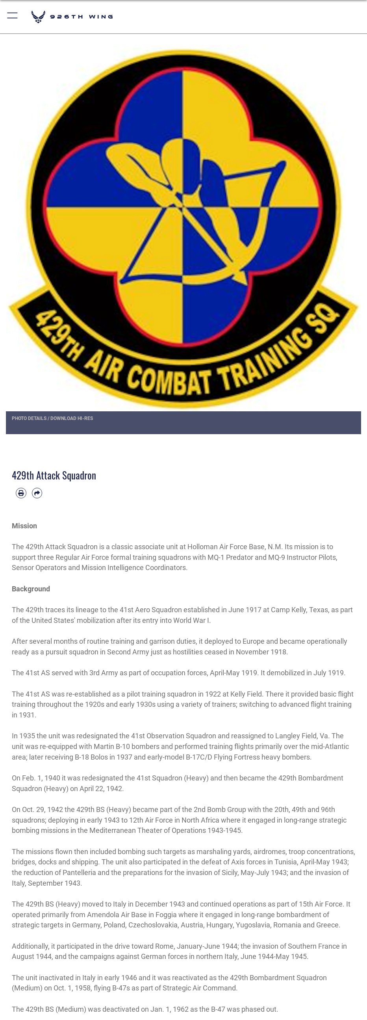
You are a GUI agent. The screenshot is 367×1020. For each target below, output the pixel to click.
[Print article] (21, 493)
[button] (13, 16)
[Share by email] (37, 493)
